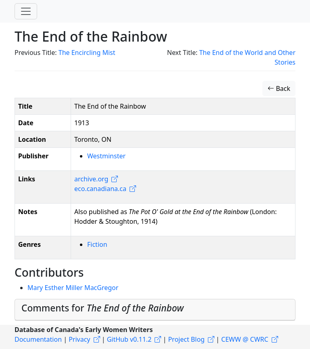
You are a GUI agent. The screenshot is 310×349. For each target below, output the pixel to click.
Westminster (106, 155)
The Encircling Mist (87, 52)
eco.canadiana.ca (100, 188)
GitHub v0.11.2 (129, 339)
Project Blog (186, 339)
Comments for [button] (102, 308)
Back (279, 88)
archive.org (91, 178)
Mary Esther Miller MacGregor (72, 287)
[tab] (155, 309)
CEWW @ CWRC (244, 339)
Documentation (38, 339)
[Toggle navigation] (26, 11)
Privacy (79, 339)
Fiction (97, 244)
